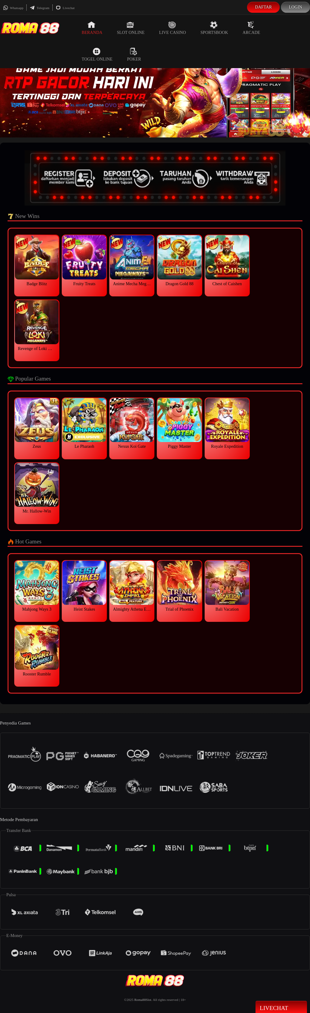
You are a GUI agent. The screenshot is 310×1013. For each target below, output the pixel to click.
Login (295, 7)
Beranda (92, 28)
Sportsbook (214, 28)
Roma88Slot (142, 999)
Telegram (39, 8)
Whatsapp (13, 8)
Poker (134, 54)
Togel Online (97, 54)
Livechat (65, 8)
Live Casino (172, 28)
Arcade (251, 28)
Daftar (263, 7)
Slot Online (130, 28)
